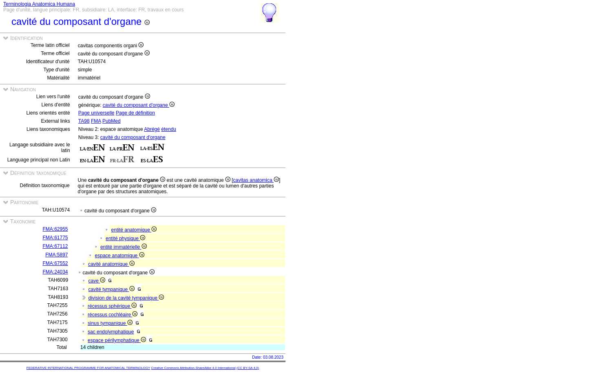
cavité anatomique (111, 264)
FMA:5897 (56, 255)
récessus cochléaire (112, 315)
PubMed (111, 121)
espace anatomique (119, 255)
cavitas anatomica (256, 180)
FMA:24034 (55, 272)
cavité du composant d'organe (139, 105)
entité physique (125, 238)
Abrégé (152, 129)
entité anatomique (134, 230)
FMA (96, 121)
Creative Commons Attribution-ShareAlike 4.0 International (193, 368)
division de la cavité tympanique (126, 298)
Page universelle (96, 113)
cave (96, 281)
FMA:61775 (55, 238)
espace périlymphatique (117, 340)
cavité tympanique (111, 289)
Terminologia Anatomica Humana (39, 4)
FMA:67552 (55, 263)
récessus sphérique (112, 306)
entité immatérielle (123, 247)
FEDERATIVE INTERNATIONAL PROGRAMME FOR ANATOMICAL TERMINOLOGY (88, 368)
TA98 (84, 121)
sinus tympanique (110, 323)
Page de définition (135, 113)
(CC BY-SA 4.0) (248, 368)
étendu (168, 129)
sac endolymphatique (111, 332)
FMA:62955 (55, 229)
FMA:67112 (55, 246)
